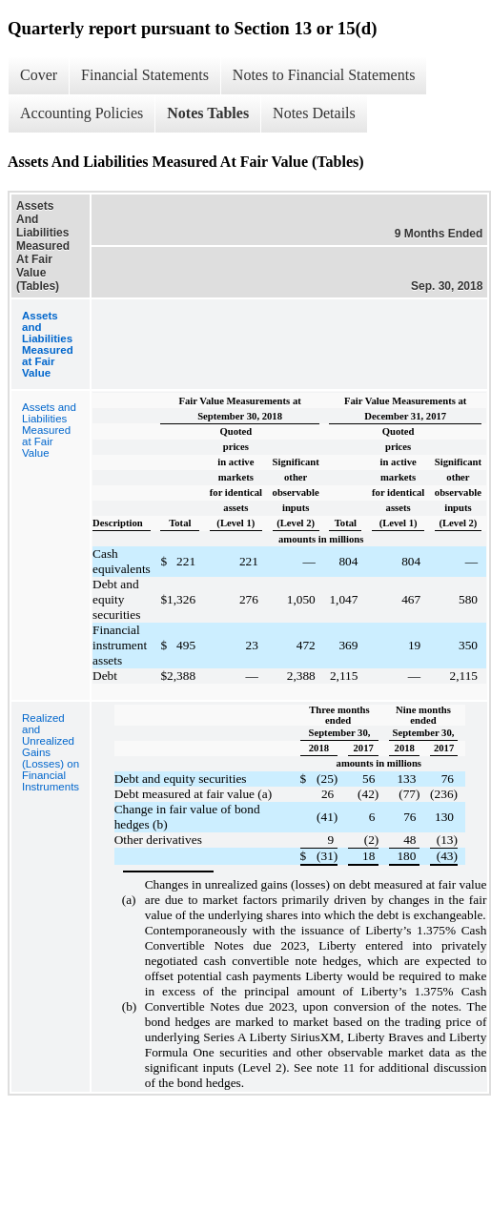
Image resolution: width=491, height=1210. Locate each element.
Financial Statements (145, 75)
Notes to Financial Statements (324, 75)
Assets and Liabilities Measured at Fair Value (49, 430)
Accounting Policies (81, 113)
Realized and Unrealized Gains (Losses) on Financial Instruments (50, 752)
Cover (38, 75)
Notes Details (314, 113)
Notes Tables (208, 113)
